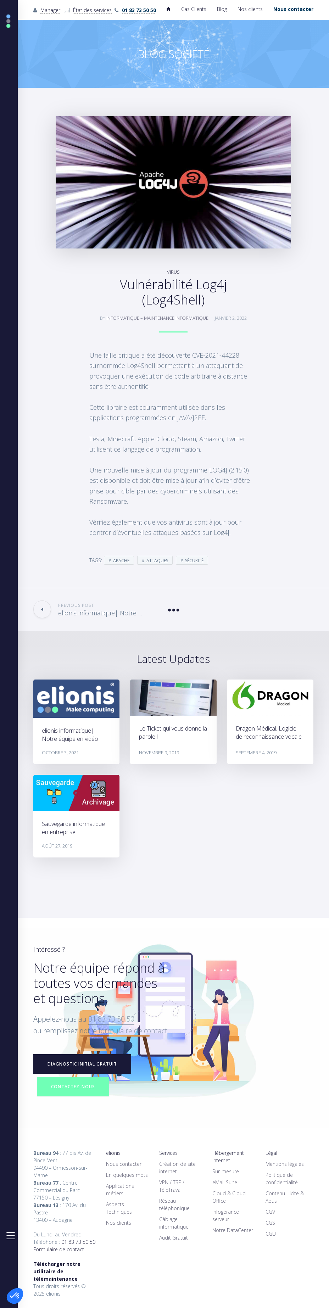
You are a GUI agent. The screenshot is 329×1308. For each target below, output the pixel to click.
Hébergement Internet (228, 1157)
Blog (222, 9)
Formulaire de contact (58, 1249)
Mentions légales (285, 1164)
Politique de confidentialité (282, 1179)
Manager (50, 10)
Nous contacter (123, 1164)
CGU (271, 1233)
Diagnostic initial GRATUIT (82, 1064)
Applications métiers (120, 1190)
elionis (113, 1153)
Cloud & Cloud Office (229, 1197)
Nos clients (250, 9)
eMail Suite (224, 1182)
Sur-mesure (225, 1171)
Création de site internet (177, 1168)
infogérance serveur (225, 1215)
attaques (157, 561)
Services (168, 1153)
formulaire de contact (133, 1030)
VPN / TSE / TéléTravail (171, 1186)
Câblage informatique (174, 1223)
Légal (271, 1153)
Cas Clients (193, 9)
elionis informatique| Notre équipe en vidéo (70, 735)
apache (121, 561)
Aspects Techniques (119, 1208)
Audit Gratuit (173, 1237)
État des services (92, 10)
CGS (270, 1222)
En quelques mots (127, 1175)
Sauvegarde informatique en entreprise (73, 828)
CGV (270, 1211)
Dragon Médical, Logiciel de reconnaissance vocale (269, 732)
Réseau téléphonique (174, 1204)
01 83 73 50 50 (111, 1019)
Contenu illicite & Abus (285, 1197)
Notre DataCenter (232, 1230)
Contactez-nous (73, 1087)
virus (173, 272)
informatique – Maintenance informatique (157, 318)
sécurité (194, 561)
